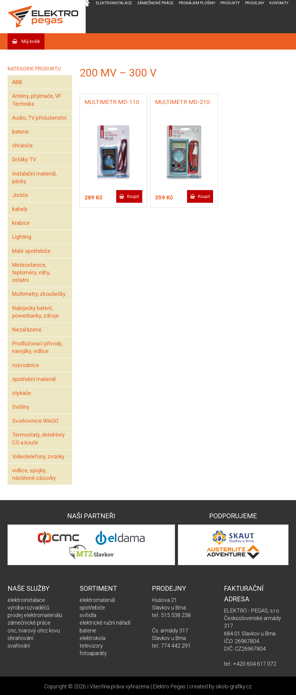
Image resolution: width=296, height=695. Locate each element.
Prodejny (254, 3)
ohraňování (20, 638)
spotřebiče (92, 607)
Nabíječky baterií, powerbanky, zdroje (35, 312)
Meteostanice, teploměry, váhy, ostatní (31, 272)
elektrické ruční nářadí (105, 622)
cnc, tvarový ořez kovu (34, 630)
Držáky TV (24, 159)
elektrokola (92, 638)
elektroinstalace (26, 600)
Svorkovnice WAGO (35, 421)
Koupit (133, 196)
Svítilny (20, 407)
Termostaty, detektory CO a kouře (38, 438)
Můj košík (30, 41)
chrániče (22, 145)
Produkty (230, 3)
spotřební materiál (34, 379)
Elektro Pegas (169, 686)
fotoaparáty (93, 653)
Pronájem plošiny (197, 3)
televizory (91, 645)
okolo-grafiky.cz (234, 686)
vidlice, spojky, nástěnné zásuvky (34, 474)
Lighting (21, 237)
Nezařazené (26, 329)
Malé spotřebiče (31, 251)
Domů (84, 16)
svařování (19, 645)
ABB (17, 82)
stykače (21, 393)
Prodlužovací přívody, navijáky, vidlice (37, 347)
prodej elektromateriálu (35, 615)
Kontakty (278, 3)
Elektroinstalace (114, 3)
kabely (20, 209)
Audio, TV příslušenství (39, 118)
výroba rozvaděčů (28, 607)
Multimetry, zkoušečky (39, 294)
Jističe (20, 195)
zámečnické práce (29, 622)
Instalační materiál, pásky (34, 177)
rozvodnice (25, 365)
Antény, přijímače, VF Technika (36, 100)
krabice (21, 223)
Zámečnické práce (155, 3)
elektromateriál (97, 600)
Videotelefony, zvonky (38, 456)
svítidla (88, 615)
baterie (20, 131)
